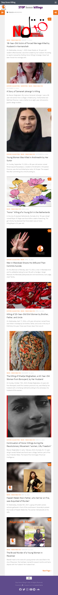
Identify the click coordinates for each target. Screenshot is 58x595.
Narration (24, 86)
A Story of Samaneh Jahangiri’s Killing (23, 91)
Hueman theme (38, 585)
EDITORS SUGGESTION (13, 86)
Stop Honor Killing (8, 2)
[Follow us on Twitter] (24, 589)
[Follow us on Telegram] (34, 589)
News (8, 40)
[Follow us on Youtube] (30, 589)
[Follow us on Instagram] (27, 589)
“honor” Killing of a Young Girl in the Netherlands (28, 212)
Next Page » (47, 571)
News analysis (16, 40)
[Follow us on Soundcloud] (37, 589)
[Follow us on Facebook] (20, 589)
